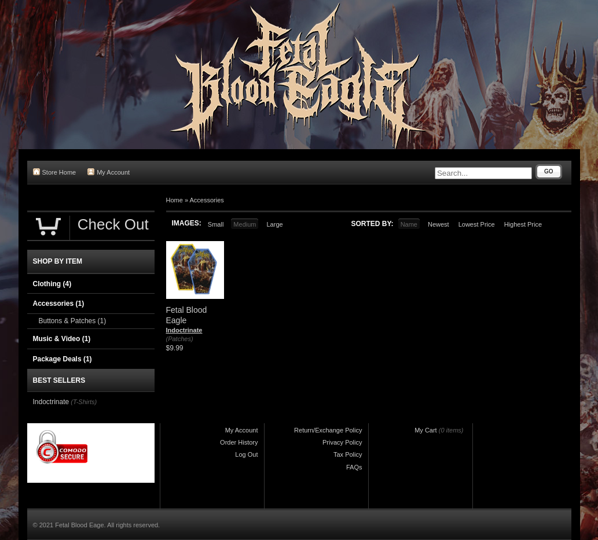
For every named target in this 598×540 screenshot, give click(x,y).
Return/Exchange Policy (328, 430)
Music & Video (62, 339)
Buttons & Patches (73, 321)
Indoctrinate (184, 330)
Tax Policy (347, 454)
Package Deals (62, 359)
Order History (239, 442)
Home (174, 200)
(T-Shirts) (84, 401)
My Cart (425, 430)
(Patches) (179, 338)
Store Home (54, 172)
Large (274, 224)
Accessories (206, 200)
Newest (438, 224)
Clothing (52, 284)
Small (216, 224)
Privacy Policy (342, 442)
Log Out (246, 454)
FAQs (354, 467)
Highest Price (523, 224)
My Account (108, 172)
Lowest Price (476, 224)
